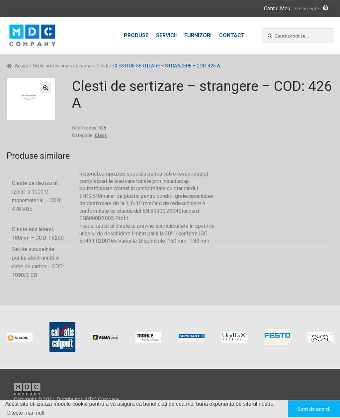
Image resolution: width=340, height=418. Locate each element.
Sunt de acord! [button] (314, 409)
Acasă (21, 65)
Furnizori (198, 35)
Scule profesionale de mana (62, 65)
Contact (232, 35)
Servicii (166, 35)
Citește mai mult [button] (25, 413)
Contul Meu (277, 8)
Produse (136, 35)
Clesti (102, 65)
